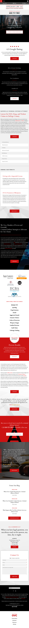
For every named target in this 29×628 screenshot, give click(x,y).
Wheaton (7, 597)
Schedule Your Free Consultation (14, 434)
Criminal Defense (5, 142)
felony (22, 120)
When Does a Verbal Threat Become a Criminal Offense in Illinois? (14, 492)
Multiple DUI (14, 305)
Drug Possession (14, 310)
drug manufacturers (18, 243)
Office (24, 3)
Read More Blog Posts (14, 518)
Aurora (10, 597)
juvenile (24, 375)
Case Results (14, 356)
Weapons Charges (14, 323)
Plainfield (23, 598)
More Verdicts (14, 211)
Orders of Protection (15, 320)
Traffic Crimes (4, 155)
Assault (14, 312)
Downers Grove (15, 597)
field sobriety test (7, 243)
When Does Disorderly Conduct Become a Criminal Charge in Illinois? (14, 501)
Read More (14, 495)
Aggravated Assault (14, 315)
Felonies (3, 147)
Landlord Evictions (14, 325)
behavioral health (8, 248)
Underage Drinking (14, 330)
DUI (14, 242)
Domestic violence (21, 374)
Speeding (14, 307)
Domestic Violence (14, 318)
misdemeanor (17, 120)
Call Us (5, 3)
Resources (14, 622)
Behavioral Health (5, 150)
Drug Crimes (4, 158)
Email (14, 3)
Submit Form (14, 576)
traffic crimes (9, 372)
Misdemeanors (5, 144)
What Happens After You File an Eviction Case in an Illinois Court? (14, 510)
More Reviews (14, 470)
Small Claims (14, 328)
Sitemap (14, 624)
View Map (14, 546)
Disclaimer (14, 620)
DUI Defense (4, 153)
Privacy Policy (14, 618)
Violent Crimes (5, 161)
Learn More (14, 58)
